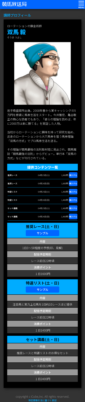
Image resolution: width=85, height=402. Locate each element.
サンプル (42, 233)
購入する (73, 175)
